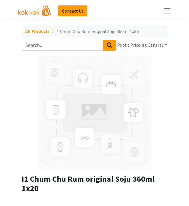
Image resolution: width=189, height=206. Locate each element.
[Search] (109, 45)
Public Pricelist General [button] (140, 45)
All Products (37, 32)
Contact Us (73, 11)
